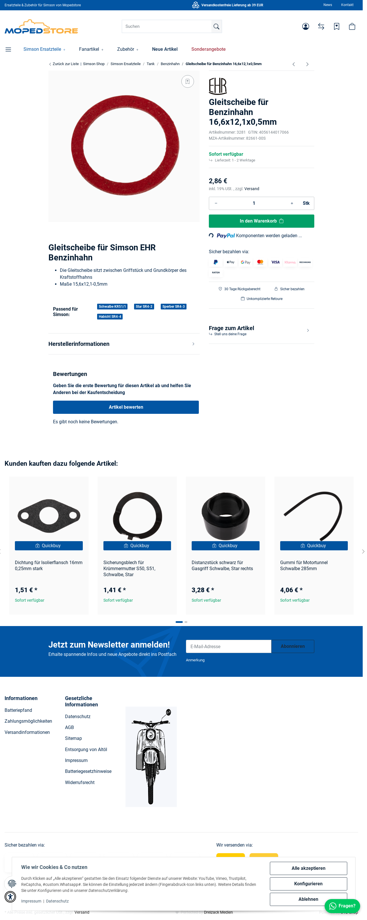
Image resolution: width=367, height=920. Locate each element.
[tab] (179, 622)
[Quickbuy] (49, 545)
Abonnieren (293, 646)
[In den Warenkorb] (261, 221)
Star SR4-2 (144, 307)
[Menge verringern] (216, 203)
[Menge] (254, 203)
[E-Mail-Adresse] (229, 646)
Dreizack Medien (218, 912)
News (327, 5)
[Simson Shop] (41, 26)
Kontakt (347, 5)
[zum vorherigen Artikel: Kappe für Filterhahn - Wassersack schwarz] (294, 64)
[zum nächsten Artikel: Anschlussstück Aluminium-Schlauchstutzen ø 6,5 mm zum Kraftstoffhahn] (307, 64)
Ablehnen (308, 899)
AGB (69, 727)
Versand (251, 188)
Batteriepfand (18, 710)
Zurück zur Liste (63, 64)
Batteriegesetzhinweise (88, 771)
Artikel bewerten (126, 407)
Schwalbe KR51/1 (112, 307)
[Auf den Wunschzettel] (187, 81)
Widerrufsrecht (80, 782)
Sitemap (73, 738)
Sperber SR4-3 (173, 307)
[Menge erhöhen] (292, 203)
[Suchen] (172, 26)
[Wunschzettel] (337, 26)
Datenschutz (57, 901)
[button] (306, 26)
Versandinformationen (27, 732)
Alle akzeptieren (308, 868)
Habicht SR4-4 (110, 317)
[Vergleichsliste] (321, 26)
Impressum (31, 901)
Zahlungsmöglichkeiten (28, 721)
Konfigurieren (308, 883)
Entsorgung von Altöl (86, 749)
